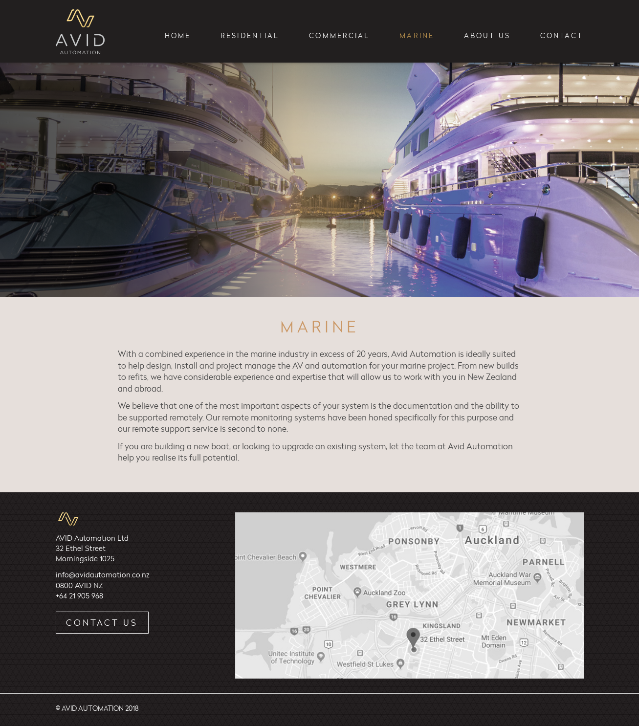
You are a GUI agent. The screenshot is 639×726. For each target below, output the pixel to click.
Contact (562, 35)
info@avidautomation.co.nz (103, 575)
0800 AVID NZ (79, 585)
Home (178, 35)
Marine (416, 35)
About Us (487, 35)
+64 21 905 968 (79, 596)
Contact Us (101, 622)
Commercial (339, 35)
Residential (249, 35)
